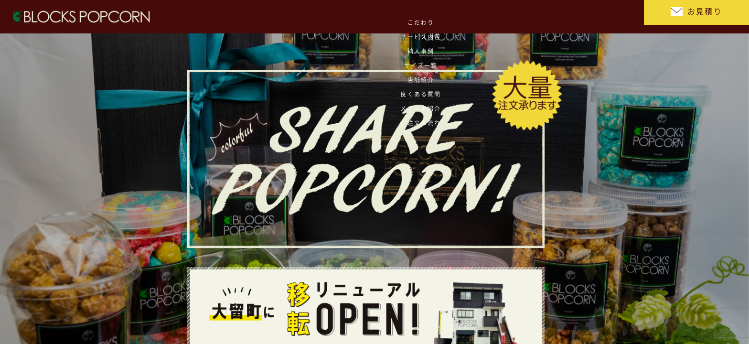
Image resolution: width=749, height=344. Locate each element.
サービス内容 (350, 16)
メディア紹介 (565, 16)
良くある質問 (522, 16)
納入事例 (393, 16)
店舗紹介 (479, 16)
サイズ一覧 (436, 16)
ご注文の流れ (608, 16)
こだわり (307, 16)
